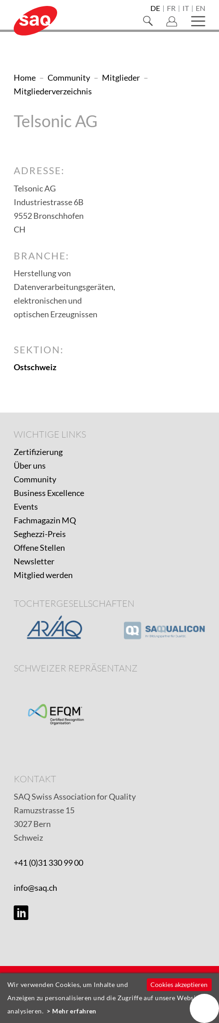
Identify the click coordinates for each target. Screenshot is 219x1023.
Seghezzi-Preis (40, 534)
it (185, 8)
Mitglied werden (43, 575)
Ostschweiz (35, 367)
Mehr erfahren (74, 1011)
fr (171, 8)
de (155, 8)
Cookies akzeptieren (179, 984)
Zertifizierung (38, 452)
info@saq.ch (35, 888)
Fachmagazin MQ (45, 520)
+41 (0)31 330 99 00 (48, 863)
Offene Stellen (39, 547)
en (200, 8)
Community (35, 479)
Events (26, 506)
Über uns (30, 465)
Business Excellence (49, 493)
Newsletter (34, 561)
